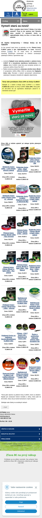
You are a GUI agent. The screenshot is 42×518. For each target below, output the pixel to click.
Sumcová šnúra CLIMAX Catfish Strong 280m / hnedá (35, 369)
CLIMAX (10, 51)
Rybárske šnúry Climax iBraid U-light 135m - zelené (35, 232)
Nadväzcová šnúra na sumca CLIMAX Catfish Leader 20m (22, 374)
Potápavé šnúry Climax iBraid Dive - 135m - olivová (8, 306)
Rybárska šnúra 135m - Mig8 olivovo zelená (22, 169)
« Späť (5, 407)
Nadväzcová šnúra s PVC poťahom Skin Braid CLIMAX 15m (34, 306)
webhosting (13, 445)
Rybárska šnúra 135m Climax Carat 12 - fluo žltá (35, 160)
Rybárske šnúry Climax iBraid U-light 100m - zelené (35, 198)
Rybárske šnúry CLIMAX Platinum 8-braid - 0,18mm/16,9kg (22, 199)
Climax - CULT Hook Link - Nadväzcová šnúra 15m (22, 336)
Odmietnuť (21, 511)
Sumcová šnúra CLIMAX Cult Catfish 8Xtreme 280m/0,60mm (9, 376)
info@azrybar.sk (5, 416)
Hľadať (8, 15)
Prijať (21, 502)
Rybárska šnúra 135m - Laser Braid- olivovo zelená (8, 168)
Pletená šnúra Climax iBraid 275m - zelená (22, 232)
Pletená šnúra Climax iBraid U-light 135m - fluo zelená (8, 270)
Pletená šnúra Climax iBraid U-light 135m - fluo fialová (22, 267)
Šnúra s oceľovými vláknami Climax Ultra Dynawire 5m (35, 337)
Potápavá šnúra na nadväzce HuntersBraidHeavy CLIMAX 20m (8, 338)
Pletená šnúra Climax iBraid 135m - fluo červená (8, 234)
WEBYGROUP (28, 445)
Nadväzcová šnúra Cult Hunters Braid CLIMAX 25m (22, 300)
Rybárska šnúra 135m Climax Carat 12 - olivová (8, 197)
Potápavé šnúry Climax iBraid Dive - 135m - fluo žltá (35, 268)
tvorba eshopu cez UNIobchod (31, 443)
